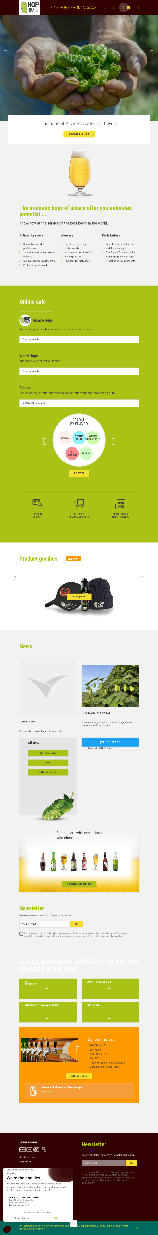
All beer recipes (79, 1076)
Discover (79, 473)
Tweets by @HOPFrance (100, 748)
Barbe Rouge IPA (98, 1054)
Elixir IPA (94, 1058)
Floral (86, 453)
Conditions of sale (27, 1157)
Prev (6, 54)
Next (152, 54)
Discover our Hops (79, 134)
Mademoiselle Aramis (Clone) (105, 1067)
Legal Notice (25, 1161)
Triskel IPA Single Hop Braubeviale (107, 1062)
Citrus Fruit (79, 438)
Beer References (47, 753)
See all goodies (79, 597)
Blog (48, 763)
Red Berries (72, 453)
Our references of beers (79, 884)
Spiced (65, 438)
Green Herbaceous (93, 438)
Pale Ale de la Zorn (99, 1045)
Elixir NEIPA (95, 1049)
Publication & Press (48, 772)
